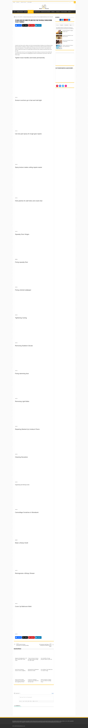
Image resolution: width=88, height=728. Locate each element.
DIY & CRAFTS (30, 11)
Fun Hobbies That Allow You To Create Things (46, 670)
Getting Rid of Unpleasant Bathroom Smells (33, 670)
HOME (14, 2)
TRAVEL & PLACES (20, 11)
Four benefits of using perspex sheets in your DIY (46, 659)
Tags (70, 25)
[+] (37, 701)
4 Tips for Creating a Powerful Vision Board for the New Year (33, 680)
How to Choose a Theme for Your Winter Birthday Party (46, 680)
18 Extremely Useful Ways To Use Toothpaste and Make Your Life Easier (45, 645)
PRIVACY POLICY (23, 2)
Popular (61, 25)
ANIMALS (53, 11)
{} (35, 701)
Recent (57, 25)
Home (14, 11)
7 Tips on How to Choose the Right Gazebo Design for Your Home (33, 659)
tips (30, 52)
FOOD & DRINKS (64, 11)
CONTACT (18, 2)
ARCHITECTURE (37, 11)
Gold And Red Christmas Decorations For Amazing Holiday (22, 644)
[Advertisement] (34, 36)
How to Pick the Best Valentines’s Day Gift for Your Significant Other (20, 680)
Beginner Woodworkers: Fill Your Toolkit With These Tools (21, 659)
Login (52, 693)
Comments (66, 25)
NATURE (25, 11)
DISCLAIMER (29, 2)
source (16, 259)
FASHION (57, 11)
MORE (69, 11)
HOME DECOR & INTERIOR (45, 11)
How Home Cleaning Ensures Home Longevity (20, 670)
